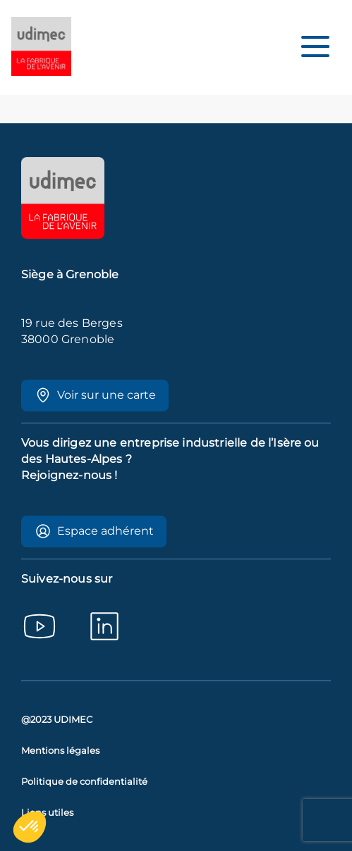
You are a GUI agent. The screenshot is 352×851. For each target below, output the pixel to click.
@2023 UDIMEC (56, 719)
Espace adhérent (94, 531)
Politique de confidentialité (84, 781)
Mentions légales (60, 750)
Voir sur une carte (95, 395)
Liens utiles (47, 812)
